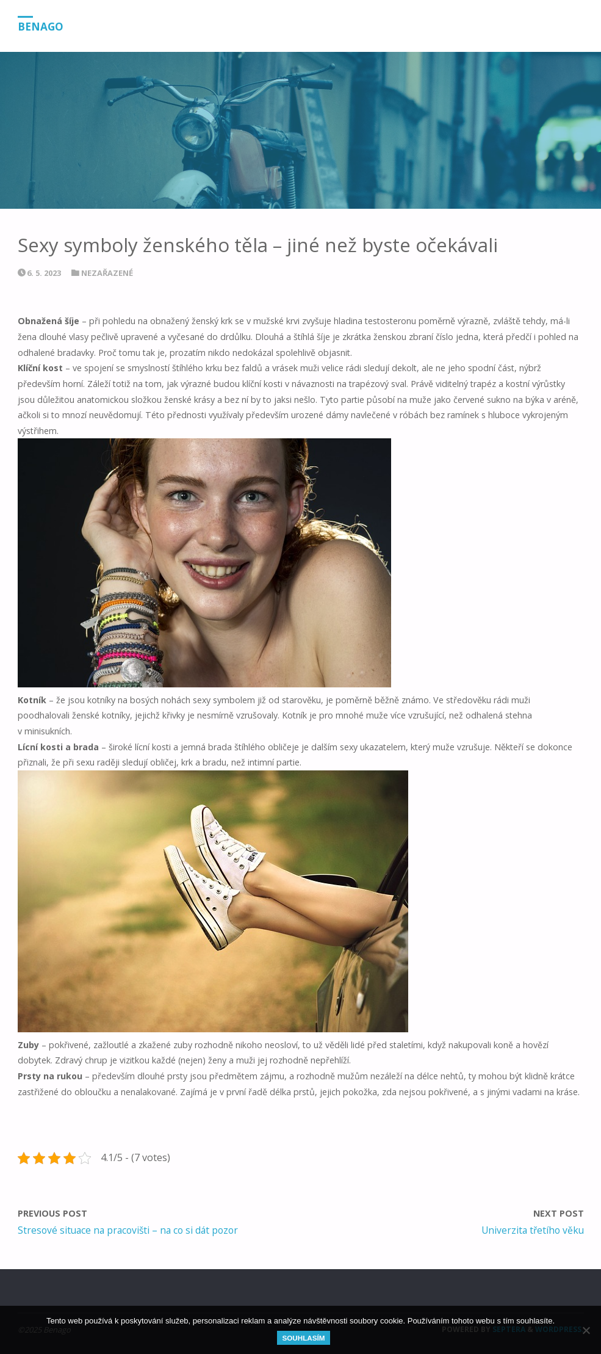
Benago (40, 27)
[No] (586, 1330)
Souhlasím (303, 1338)
